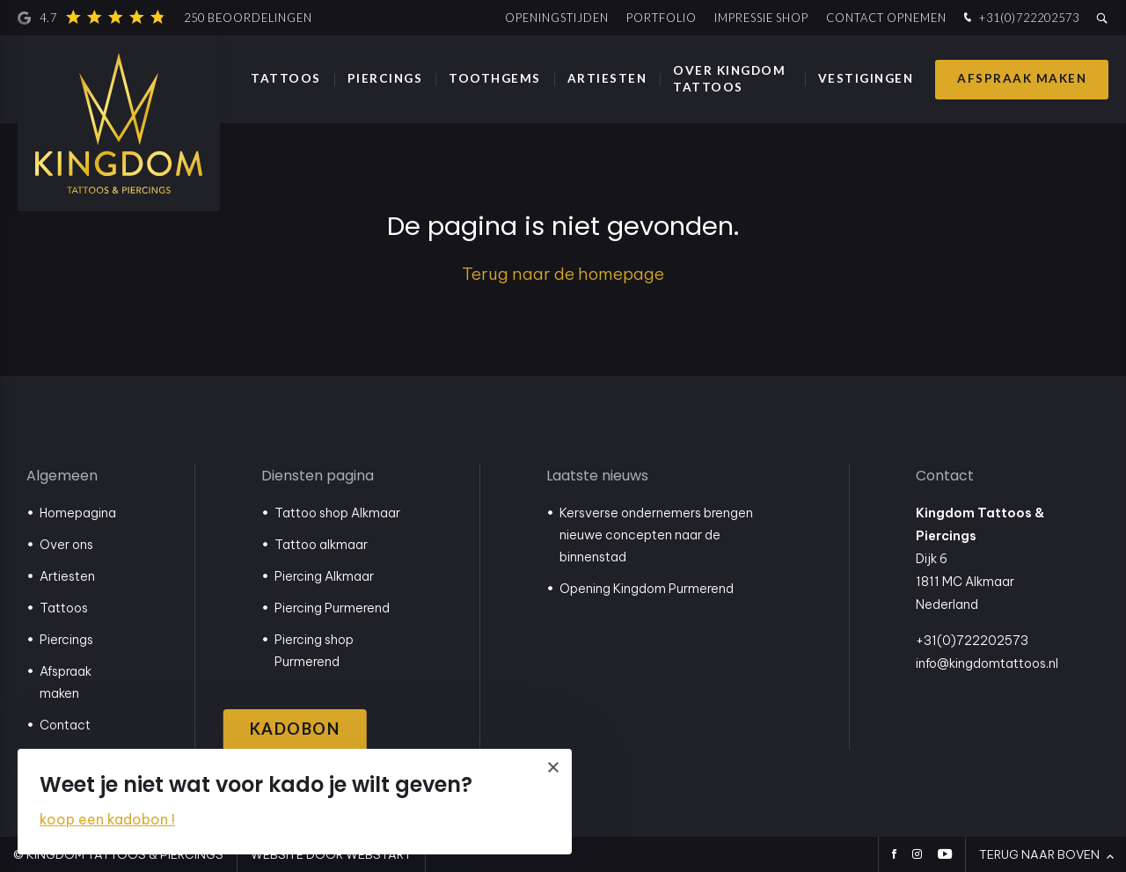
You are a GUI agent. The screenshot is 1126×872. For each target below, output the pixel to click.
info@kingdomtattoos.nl (987, 663)
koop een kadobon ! (107, 819)
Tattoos (286, 78)
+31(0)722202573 (1019, 18)
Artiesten (607, 78)
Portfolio (661, 18)
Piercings (385, 78)
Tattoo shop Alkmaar (337, 513)
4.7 (165, 17)
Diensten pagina (317, 475)
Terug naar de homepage (563, 273)
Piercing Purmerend (332, 608)
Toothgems (495, 78)
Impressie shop (761, 18)
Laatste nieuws (597, 475)
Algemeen (62, 475)
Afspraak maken (1021, 78)
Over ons (66, 545)
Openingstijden (557, 18)
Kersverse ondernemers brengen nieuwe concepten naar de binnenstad (656, 535)
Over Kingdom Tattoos (729, 78)
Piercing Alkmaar (324, 576)
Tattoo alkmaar (321, 545)
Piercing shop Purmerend (314, 651)
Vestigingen (866, 78)
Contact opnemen (886, 18)
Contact (65, 725)
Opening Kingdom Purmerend (646, 589)
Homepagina (78, 513)
